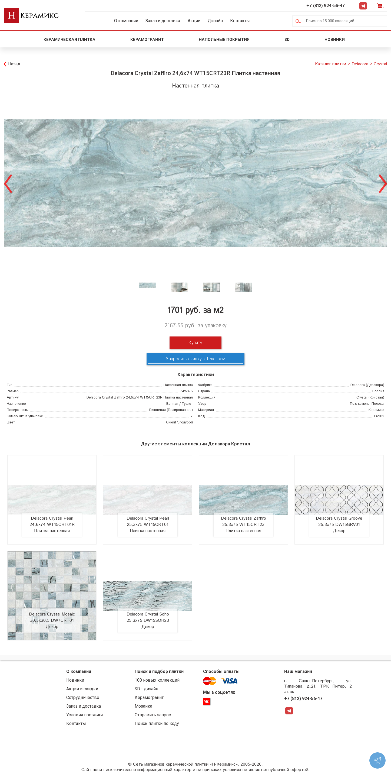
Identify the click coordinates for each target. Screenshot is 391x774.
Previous (8, 183)
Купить (195, 342)
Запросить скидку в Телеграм (195, 358)
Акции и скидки (82, 688)
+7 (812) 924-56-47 (325, 6)
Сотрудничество (82, 697)
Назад (14, 64)
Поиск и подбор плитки (159, 671)
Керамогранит (147, 39)
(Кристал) (370, 397)
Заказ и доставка (162, 20)
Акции (194, 20)
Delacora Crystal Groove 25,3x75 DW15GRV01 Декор (339, 524)
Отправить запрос (153, 714)
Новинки (335, 39)
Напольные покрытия (224, 39)
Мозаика (143, 706)
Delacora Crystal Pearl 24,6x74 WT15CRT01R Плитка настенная (52, 524)
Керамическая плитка (69, 39)
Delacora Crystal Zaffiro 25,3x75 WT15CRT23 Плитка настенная (243, 524)
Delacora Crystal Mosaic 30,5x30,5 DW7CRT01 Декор (52, 620)
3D (287, 39)
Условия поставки (84, 714)
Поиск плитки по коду (157, 723)
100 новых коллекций (157, 680)
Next (383, 183)
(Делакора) (367, 385)
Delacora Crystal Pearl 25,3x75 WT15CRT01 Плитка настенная (148, 524)
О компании (126, 20)
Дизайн (215, 20)
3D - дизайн (146, 688)
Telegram (363, 5)
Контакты (240, 20)
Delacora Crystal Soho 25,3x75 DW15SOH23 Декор (148, 620)
